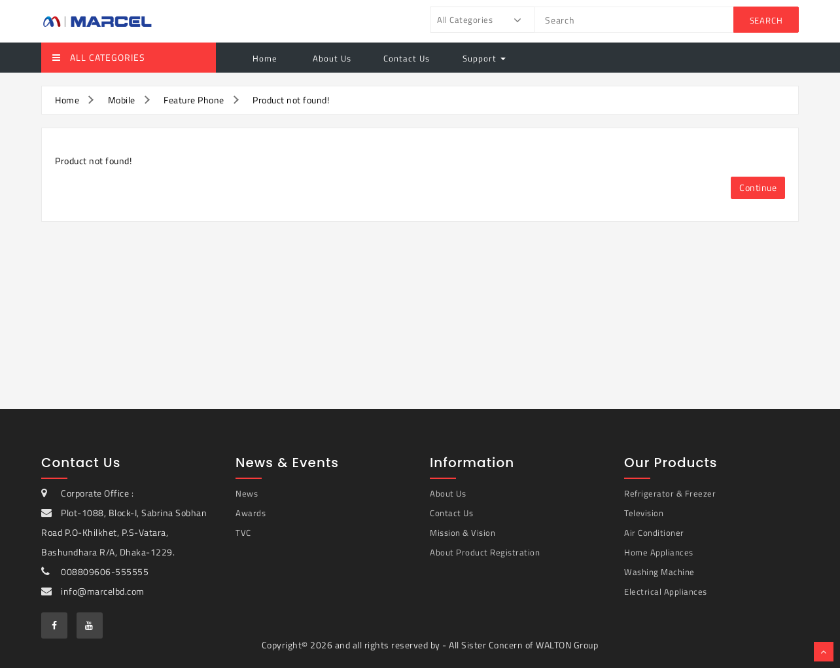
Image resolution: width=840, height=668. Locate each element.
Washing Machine (659, 571)
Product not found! (291, 100)
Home (265, 58)
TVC (243, 532)
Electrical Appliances (665, 591)
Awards (251, 512)
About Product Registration (485, 552)
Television (643, 512)
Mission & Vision (462, 532)
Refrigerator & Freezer (670, 493)
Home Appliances (658, 552)
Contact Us (406, 58)
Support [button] (484, 58)
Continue (758, 187)
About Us (330, 58)
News (247, 493)
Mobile (121, 100)
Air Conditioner (654, 532)
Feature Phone (194, 100)
